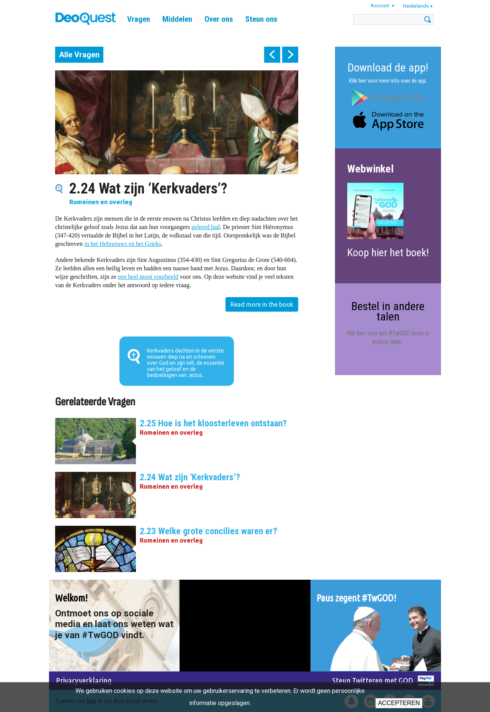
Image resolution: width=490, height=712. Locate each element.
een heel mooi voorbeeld (148, 276)
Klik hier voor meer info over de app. (388, 80)
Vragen (138, 19)
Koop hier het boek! (388, 252)
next (290, 55)
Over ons (218, 19)
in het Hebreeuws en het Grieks (122, 244)
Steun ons (261, 19)
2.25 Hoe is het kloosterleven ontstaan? (213, 423)
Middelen (177, 19)
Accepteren (399, 703)
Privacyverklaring (84, 680)
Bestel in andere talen (388, 311)
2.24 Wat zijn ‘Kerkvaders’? (190, 477)
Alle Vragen (79, 54)
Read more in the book (261, 304)
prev (272, 55)
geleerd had (205, 227)
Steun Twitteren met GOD (372, 680)
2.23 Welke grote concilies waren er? (208, 531)
